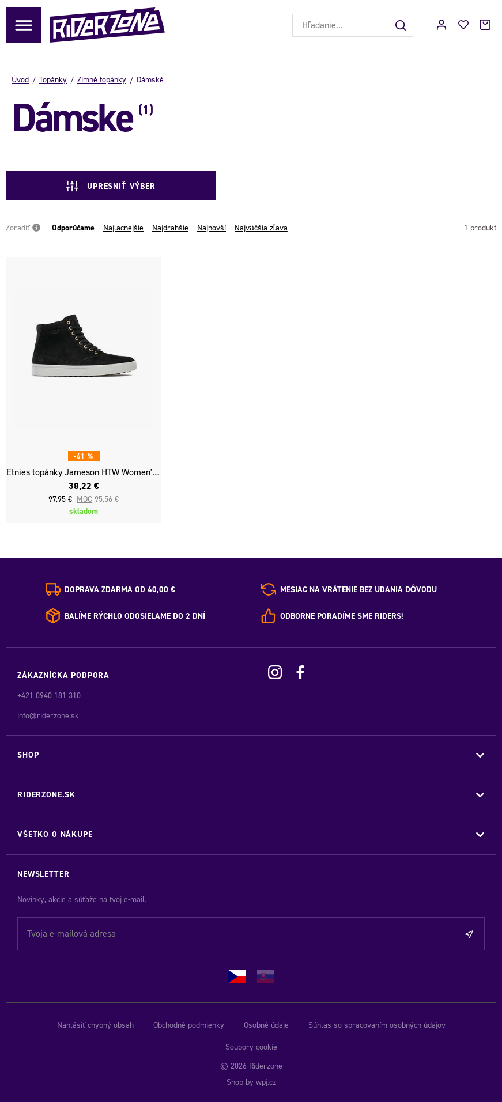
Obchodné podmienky (188, 1025)
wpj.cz (266, 1082)
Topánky (53, 79)
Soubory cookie (251, 1047)
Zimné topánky (101, 79)
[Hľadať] (402, 25)
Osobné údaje (266, 1025)
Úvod (20, 79)
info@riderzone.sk (48, 715)
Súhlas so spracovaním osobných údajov (377, 1025)
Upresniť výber (103, 186)
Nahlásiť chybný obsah (95, 1025)
